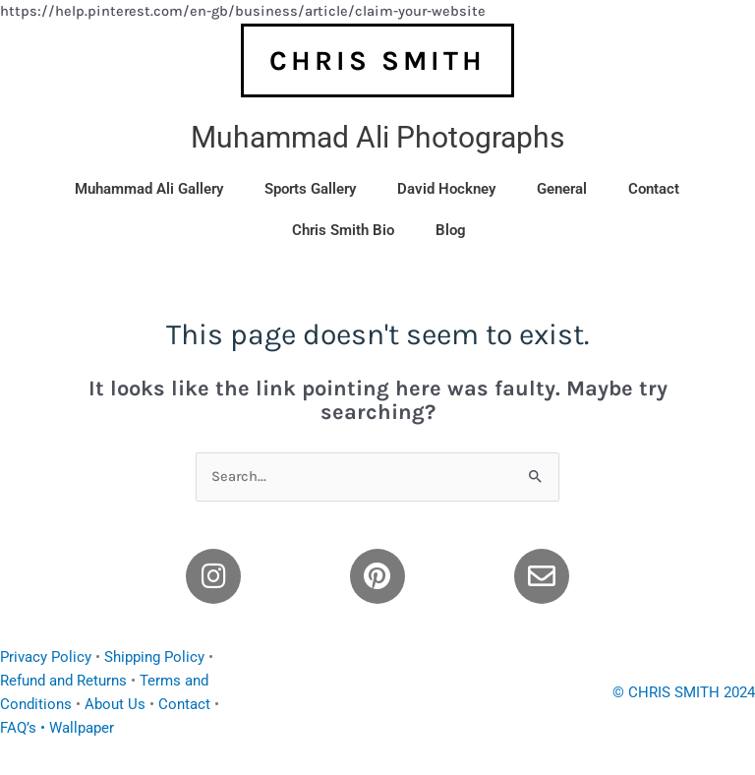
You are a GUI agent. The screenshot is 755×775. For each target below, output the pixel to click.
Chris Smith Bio (343, 230)
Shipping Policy (154, 657)
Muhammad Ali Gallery (149, 189)
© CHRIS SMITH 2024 (683, 692)
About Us (115, 704)
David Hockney (446, 189)
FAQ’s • (24, 728)
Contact (653, 189)
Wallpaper (81, 728)
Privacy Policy (45, 657)
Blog (451, 230)
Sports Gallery (310, 189)
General (562, 189)
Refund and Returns (63, 680)
